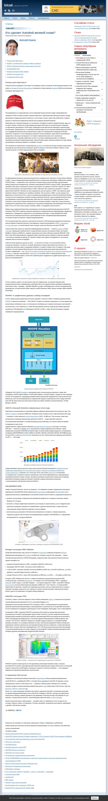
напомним (29, 580)
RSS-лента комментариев (82, 167)
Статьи (15, 18)
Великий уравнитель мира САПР (15, 747)
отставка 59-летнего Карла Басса (21, 88)
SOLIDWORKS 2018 (13, 69)
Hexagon (63, 552)
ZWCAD (14, 689)
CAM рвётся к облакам (12, 769)
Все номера (78, 132)
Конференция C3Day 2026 (82, 42)
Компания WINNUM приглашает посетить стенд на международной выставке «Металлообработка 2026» (87, 38)
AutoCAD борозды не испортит (15, 750)
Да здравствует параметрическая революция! (20, 755)
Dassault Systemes (39, 426)
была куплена (9, 585)
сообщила (13, 414)
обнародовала (40, 678)
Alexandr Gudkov (78, 188)
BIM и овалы (9, 780)
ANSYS (7, 414)
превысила (49, 426)
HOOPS (7, 301)
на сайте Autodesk (56, 697)
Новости (6, 18)
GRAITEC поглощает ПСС (15, 74)
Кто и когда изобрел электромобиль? (88, 95)
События (32, 18)
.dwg (44, 686)
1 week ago (91, 220)
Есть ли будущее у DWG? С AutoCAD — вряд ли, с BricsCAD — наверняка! (29, 772)
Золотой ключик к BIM (12, 774)
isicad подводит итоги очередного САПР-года (19, 785)
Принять (95, 798)
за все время (87, 55)
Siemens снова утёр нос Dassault (15, 782)
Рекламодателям (43, 18)
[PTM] (75, 205)
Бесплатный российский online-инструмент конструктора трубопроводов (86, 110)
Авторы (23, 18)
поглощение (43, 552)
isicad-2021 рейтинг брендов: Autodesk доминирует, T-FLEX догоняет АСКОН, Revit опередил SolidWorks (38, 736)
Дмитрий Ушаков (27, 40)
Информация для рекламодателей (83, 269)
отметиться (52, 472)
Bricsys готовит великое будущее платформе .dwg (21, 763)
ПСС (47, 602)
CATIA (28, 429)
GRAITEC (30, 602)
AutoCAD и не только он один (14, 753)
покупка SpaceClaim (31, 416)
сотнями (59, 229)
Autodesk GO (9, 777)
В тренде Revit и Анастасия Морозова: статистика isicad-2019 (25, 739)
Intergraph (8, 583)
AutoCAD (39, 146)
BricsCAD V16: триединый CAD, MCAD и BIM (19, 788)
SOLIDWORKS (26, 435)
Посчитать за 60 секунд (12, 742)
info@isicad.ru (93, 257)
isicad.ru (95, 251)
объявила (24, 392)
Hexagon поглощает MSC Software (18, 71)
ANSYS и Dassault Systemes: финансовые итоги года (23, 66)
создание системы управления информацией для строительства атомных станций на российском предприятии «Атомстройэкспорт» (36, 470)
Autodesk (55, 88)
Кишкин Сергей (78, 172)
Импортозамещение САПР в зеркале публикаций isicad (23, 734)
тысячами (8, 231)
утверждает (33, 253)
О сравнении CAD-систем (15, 77)
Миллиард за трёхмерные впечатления (17, 766)
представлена (41, 492)
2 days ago (91, 202)
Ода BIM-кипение (10, 744)
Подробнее (77, 267)
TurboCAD (21, 689)
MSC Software (27, 555)
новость (50, 599)
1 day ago (91, 184)
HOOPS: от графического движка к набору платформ (24, 63)
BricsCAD (8, 689)
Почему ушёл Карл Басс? (15, 61)
